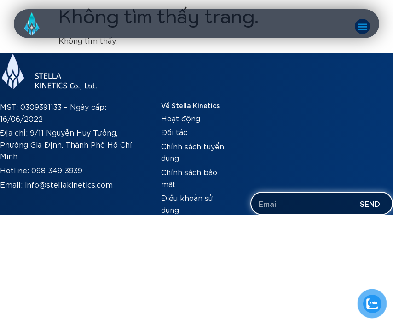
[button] (362, 26)
